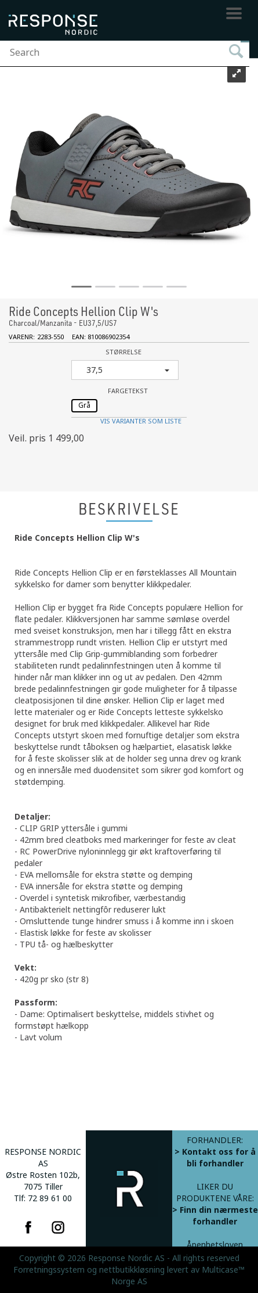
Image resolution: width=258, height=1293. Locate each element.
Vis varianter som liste (140, 421)
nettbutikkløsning (132, 1270)
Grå (84, 405)
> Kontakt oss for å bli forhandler (215, 1157)
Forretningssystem (49, 1270)
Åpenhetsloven (215, 1245)
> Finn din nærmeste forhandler (215, 1215)
